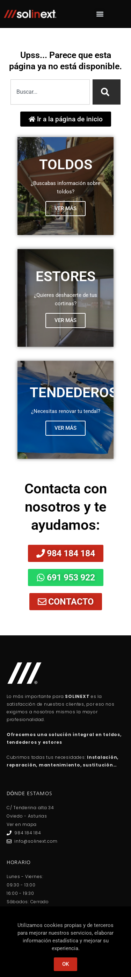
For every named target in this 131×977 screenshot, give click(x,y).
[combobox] (50, 92)
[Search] (107, 92)
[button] (99, 14)
